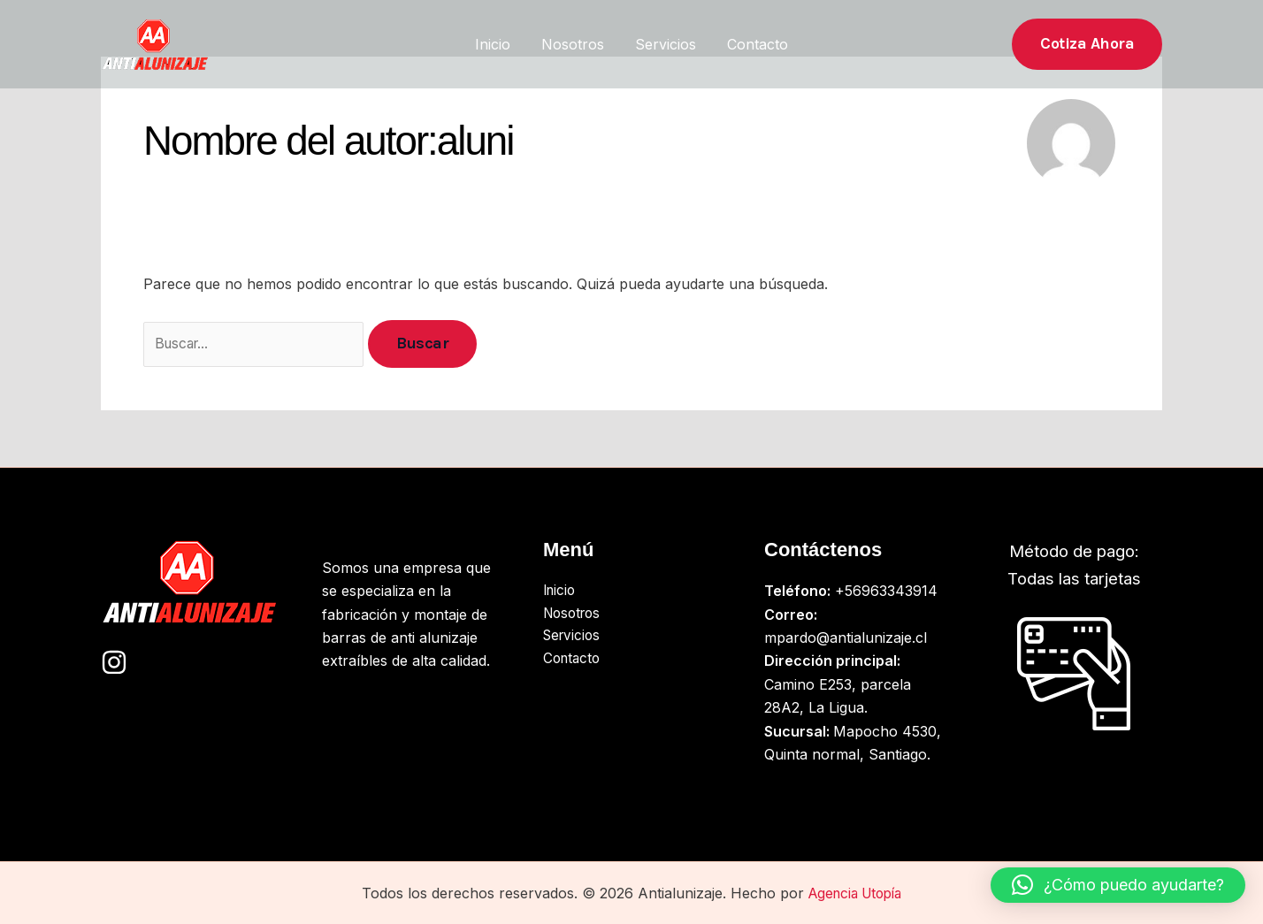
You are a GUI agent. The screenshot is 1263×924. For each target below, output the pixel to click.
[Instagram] (114, 662)
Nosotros (574, 44)
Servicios (664, 44)
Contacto (754, 44)
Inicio (497, 44)
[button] (1087, 44)
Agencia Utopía (855, 893)
